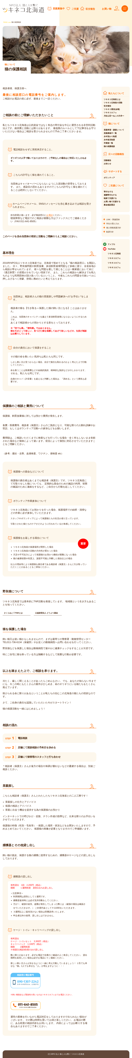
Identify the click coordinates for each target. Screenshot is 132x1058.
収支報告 (90, 9)
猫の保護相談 (109, 146)
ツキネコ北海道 (114, 254)
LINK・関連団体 (113, 219)
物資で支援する (110, 198)
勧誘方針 (110, 232)
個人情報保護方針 (113, 228)
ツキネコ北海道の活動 (113, 103)
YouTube (111, 249)
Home (5, 22)
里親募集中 (59, 8)
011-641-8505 (28, 1004)
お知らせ (107, 164)
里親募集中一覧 (110, 133)
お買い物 (106, 9)
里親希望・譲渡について (114, 130)
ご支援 (75, 9)
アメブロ (111, 244)
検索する (116, 10)
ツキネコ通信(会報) (112, 109)
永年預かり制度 (110, 136)
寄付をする (108, 192)
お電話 (49, 215)
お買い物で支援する (112, 201)
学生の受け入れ (112, 224)
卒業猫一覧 (108, 143)
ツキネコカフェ (110, 112)
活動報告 (107, 160)
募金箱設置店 (109, 205)
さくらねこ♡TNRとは (13, 613)
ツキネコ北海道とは (112, 99)
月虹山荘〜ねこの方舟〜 (114, 116)
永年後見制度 (109, 140)
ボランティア (109, 178)
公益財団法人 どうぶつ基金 (46, 613)
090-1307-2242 (28, 982)
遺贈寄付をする (110, 195)
